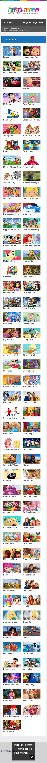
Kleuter (14, 28)
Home (6, 28)
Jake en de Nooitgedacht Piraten (16, 30)
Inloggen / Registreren (33, 22)
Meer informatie (21, 753)
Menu (9, 22)
